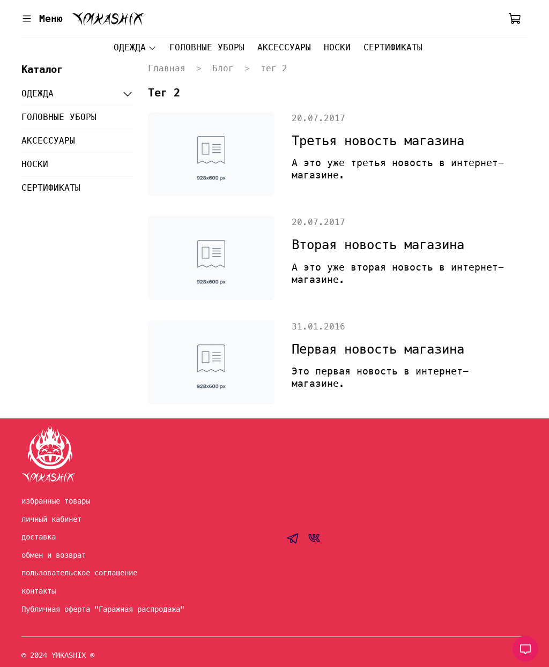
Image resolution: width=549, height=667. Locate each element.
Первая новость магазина (378, 349)
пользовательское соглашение (79, 572)
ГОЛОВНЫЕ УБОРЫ (206, 47)
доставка (38, 537)
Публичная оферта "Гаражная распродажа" (102, 609)
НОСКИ (337, 47)
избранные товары (55, 501)
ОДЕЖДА (135, 47)
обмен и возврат (53, 555)
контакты (38, 591)
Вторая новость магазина (378, 244)
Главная (167, 68)
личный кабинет (51, 519)
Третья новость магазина (378, 140)
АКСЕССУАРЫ (284, 47)
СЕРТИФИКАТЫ (392, 47)
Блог (223, 68)
